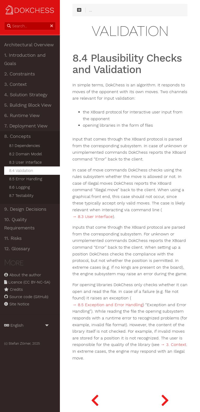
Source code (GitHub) (26, 296)
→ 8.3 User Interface (92, 216)
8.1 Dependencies (24, 145)
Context (15, 84)
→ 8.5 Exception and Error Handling (107, 304)
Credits (13, 289)
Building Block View (27, 105)
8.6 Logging (19, 187)
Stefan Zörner (19, 343)
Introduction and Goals (25, 59)
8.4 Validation (21, 170)
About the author (22, 275)
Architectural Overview (29, 44)
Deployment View (25, 125)
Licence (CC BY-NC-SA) (27, 282)
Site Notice (16, 304)
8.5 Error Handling (25, 179)
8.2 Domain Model (25, 154)
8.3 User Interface (25, 162)
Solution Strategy (25, 94)
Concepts (17, 136)
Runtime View (22, 115)
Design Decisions (25, 209)
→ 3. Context (173, 344)
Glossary (17, 248)
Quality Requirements (19, 223)
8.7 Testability (21, 195)
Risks (13, 238)
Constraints (19, 73)
